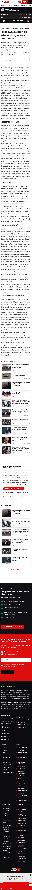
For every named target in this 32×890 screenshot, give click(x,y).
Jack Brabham (22, 856)
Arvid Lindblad (22, 781)
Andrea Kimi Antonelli (21, 763)
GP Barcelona (7, 823)
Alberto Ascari (22, 818)
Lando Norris (21, 750)
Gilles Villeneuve (22, 823)
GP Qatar (6, 855)
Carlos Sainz (21, 771)
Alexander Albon (22, 790)
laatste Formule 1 (9, 690)
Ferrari (14, 98)
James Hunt (21, 825)
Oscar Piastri (21, 768)
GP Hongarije (7, 834)
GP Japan (6, 813)
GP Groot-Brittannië (6, 828)
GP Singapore (7, 846)
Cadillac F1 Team (8, 772)
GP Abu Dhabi (7, 857)
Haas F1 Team (7, 765)
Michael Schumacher (22, 815)
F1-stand (28, 5)
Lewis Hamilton (10, 148)
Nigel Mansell (22, 840)
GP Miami (6, 815)
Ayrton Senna (22, 820)
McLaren (5, 750)
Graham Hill (21, 851)
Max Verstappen (15, 5)
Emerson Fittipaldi (23, 849)
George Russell (22, 752)
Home (2, 5)
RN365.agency (22, 727)
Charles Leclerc (22, 755)
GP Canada (6, 818)
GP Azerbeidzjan (8, 844)
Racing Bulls (6, 767)
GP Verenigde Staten (7, 849)
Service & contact (23, 720)
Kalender (23, 5)
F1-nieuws (7, 5)
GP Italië (5, 839)
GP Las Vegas (7, 852)
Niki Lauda (21, 837)
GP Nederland (7, 836)
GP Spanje (6, 841)
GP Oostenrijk (7, 825)
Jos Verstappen (22, 833)
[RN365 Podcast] (19, 1)
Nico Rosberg (22, 809)
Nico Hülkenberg (22, 788)
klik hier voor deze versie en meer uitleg (13, 496)
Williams (5, 769)
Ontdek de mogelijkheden (12, 627)
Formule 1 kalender (13, 702)
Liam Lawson (21, 793)
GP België (6, 831)
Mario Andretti (22, 861)
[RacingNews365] (16, 870)
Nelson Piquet (22, 854)
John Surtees (22, 858)
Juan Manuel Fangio (21, 845)
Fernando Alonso (23, 760)
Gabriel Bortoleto (23, 800)
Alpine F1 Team (7, 757)
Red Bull (5, 747)
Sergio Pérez (21, 773)
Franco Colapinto (23, 798)
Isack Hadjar (21, 766)
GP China (6, 810)
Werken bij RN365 (23, 724)
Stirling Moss (21, 842)
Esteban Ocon (22, 776)
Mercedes (6, 755)
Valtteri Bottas (22, 778)
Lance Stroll (21, 786)
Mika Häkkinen (22, 830)
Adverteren (21, 722)
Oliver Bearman (22, 795)
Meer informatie (16, 21)
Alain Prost (21, 812)
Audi (4, 760)
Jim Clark (20, 835)
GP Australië (6, 808)
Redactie (20, 717)
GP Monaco (6, 820)
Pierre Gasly (21, 783)
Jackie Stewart (22, 828)
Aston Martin (7, 762)
